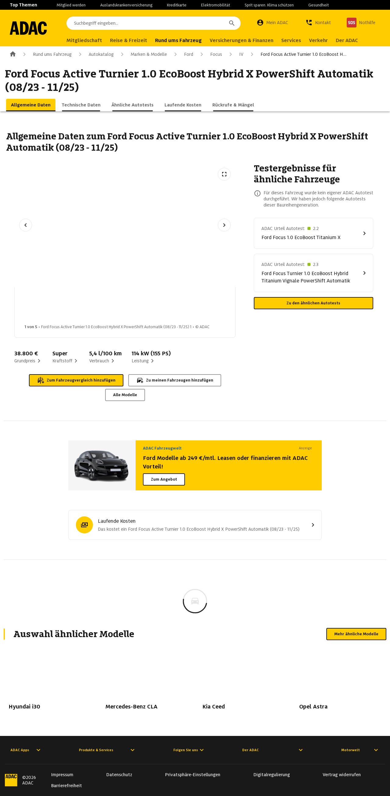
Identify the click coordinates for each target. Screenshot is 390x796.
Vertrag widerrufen (342, 774)
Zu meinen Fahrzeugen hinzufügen (174, 380)
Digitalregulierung (272, 774)
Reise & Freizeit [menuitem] (134, 40)
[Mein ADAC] (272, 22)
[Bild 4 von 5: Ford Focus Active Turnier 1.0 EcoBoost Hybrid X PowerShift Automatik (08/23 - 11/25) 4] (185, 307)
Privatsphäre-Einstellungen (192, 774)
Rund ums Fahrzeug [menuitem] (184, 40)
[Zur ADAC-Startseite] (31, 28)
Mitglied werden (71, 5)
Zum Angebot (164, 479)
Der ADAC (273, 750)
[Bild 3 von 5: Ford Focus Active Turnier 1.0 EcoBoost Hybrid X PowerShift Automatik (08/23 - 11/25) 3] (137, 307)
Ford (182, 54)
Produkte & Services (107, 750)
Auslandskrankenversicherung (126, 5)
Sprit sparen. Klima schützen (269, 5)
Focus (210, 54)
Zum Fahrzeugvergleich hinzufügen (76, 380)
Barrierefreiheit (66, 785)
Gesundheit (318, 5)
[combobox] (156, 23)
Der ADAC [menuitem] (352, 40)
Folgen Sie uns (189, 750)
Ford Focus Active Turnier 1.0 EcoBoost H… (297, 54)
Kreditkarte (176, 5)
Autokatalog (95, 54)
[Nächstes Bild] (224, 225)
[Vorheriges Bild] (25, 225)
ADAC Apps (26, 750)
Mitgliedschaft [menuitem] (90, 40)
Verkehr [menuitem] (323, 40)
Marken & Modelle (143, 54)
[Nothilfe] (361, 22)
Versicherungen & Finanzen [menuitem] (247, 40)
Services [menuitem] (297, 40)
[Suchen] (232, 23)
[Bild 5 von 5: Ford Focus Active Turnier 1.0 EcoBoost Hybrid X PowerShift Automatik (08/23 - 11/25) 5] (233, 307)
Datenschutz (119, 774)
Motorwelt (360, 750)
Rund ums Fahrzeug (46, 54)
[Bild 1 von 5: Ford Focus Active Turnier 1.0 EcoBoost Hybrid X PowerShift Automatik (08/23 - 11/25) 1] (41, 307)
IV (235, 54)
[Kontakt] (318, 22)
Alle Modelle (125, 394)
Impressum (62, 774)
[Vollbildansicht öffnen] (224, 174)
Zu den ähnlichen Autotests (313, 303)
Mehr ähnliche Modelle (356, 633)
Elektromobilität (215, 5)
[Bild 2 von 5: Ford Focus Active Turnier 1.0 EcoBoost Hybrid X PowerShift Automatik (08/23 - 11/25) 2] (89, 307)
